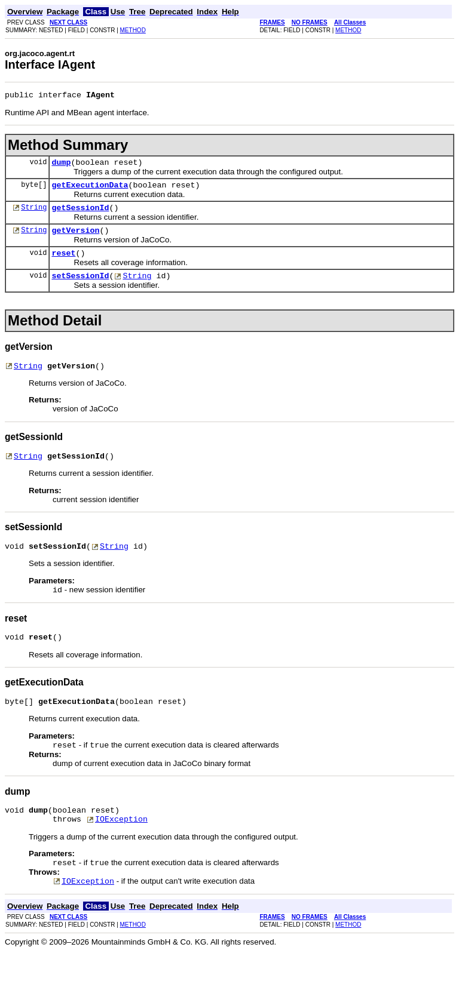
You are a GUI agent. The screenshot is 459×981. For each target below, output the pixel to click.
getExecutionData (89, 189)
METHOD (133, 30)
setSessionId (80, 287)
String (34, 214)
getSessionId (80, 214)
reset (63, 263)
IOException (121, 846)
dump (61, 165)
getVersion (75, 238)
